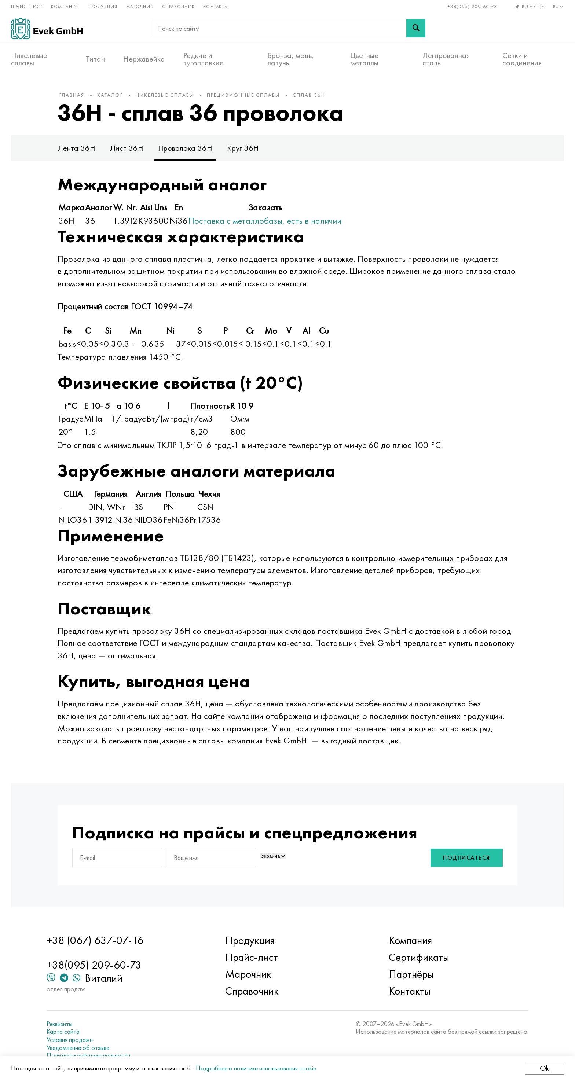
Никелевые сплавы (29, 59)
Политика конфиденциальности (88, 1055)
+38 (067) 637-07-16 (95, 940)
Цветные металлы (364, 59)
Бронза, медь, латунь (290, 59)
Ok (544, 1068)
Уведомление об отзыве (78, 1048)
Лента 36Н (76, 148)
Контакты (216, 7)
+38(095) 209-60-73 (472, 7)
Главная (71, 95)
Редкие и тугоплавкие (203, 59)
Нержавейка (144, 59)
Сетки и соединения (522, 59)
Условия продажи (70, 1040)
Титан (95, 59)
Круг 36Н (243, 148)
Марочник (140, 7)
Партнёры (411, 974)
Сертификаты (419, 957)
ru (558, 7)
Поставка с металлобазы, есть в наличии (264, 220)
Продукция (103, 7)
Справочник (178, 7)
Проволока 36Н (185, 148)
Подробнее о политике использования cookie (256, 1068)
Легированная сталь (446, 59)
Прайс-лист (27, 7)
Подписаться (466, 858)
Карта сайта (63, 1032)
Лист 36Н (126, 148)
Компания (65, 7)
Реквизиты (59, 1024)
